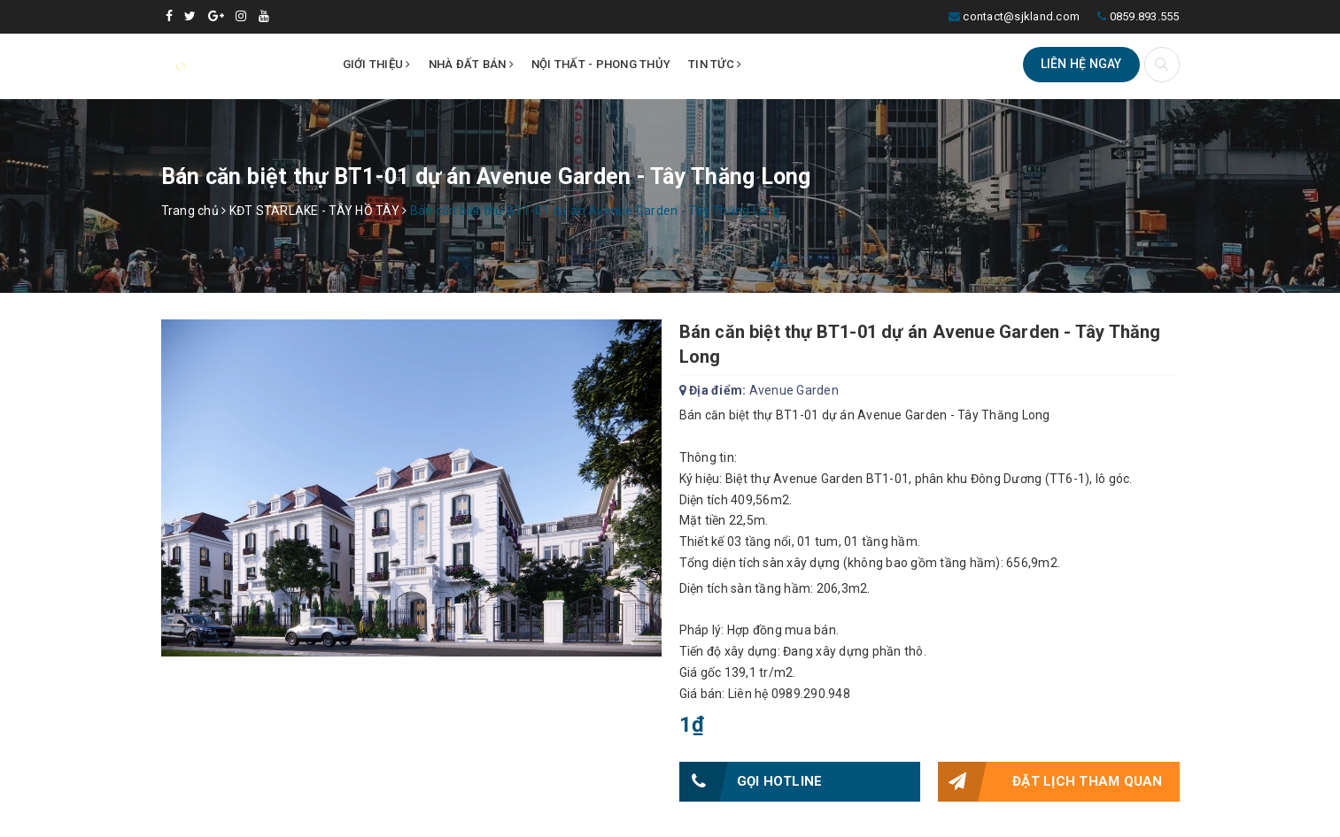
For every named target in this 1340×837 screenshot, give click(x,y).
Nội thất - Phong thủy (600, 64)
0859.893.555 (1145, 16)
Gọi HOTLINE (751, 782)
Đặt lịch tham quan (1050, 782)
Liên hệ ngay (1081, 64)
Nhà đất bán (471, 64)
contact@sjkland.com (1021, 16)
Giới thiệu (377, 64)
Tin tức (714, 64)
